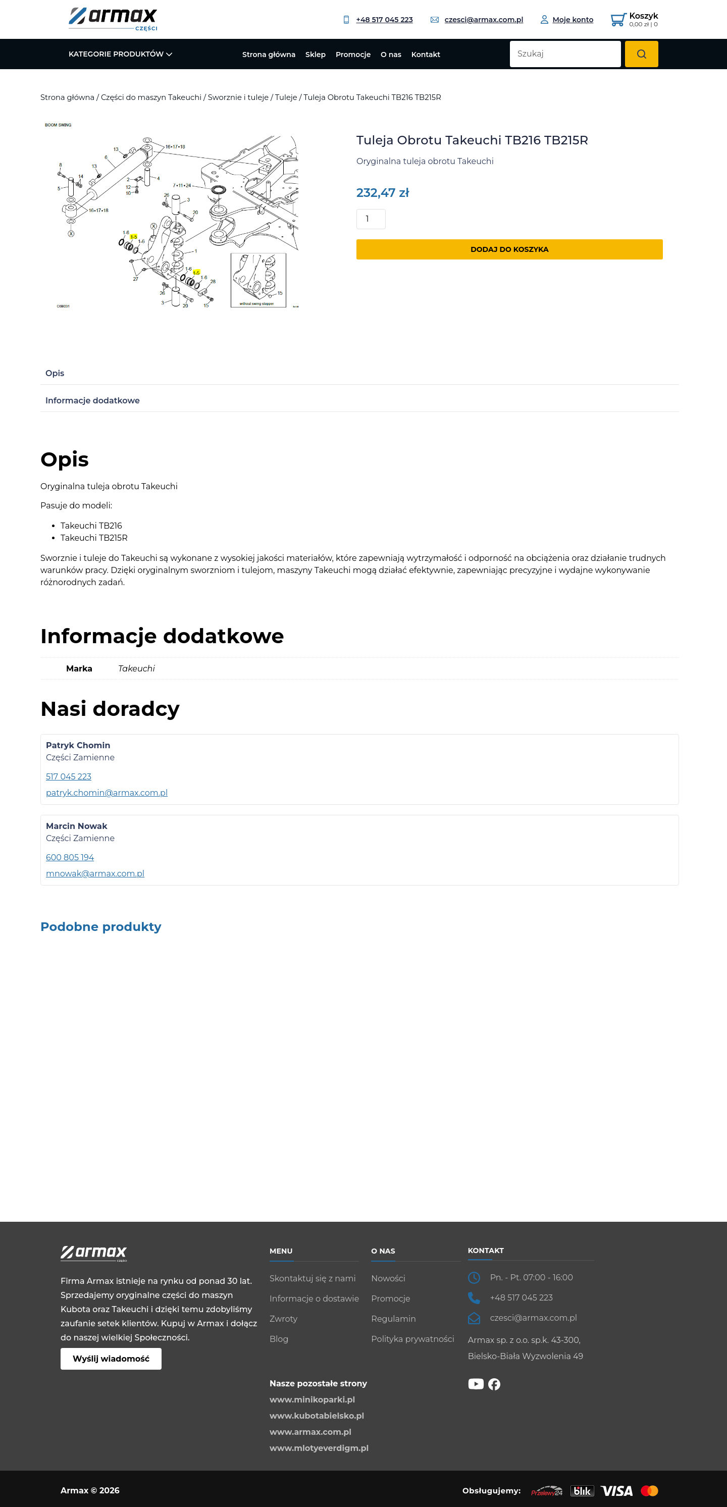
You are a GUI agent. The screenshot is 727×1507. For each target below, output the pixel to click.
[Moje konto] (567, 19)
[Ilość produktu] (371, 219)
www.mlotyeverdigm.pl (319, 1448)
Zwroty (283, 1319)
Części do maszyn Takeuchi (151, 97)
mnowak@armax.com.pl (95, 873)
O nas (391, 55)
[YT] (476, 1383)
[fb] (494, 1383)
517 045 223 (68, 777)
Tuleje (286, 97)
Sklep (315, 55)
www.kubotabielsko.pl (317, 1416)
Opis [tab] (54, 373)
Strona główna (268, 55)
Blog (279, 1339)
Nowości (388, 1278)
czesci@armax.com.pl (477, 19)
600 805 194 (70, 857)
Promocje (353, 55)
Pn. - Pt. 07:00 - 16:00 (531, 1277)
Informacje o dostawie (314, 1299)
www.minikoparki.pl (312, 1400)
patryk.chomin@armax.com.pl (107, 793)
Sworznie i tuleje (238, 97)
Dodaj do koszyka (510, 249)
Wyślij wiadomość (111, 1359)
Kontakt (426, 55)
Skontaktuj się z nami (313, 1278)
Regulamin (393, 1319)
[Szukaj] (641, 54)
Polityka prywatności (412, 1339)
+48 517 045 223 (377, 19)
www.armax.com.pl (310, 1432)
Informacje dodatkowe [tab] (92, 400)
